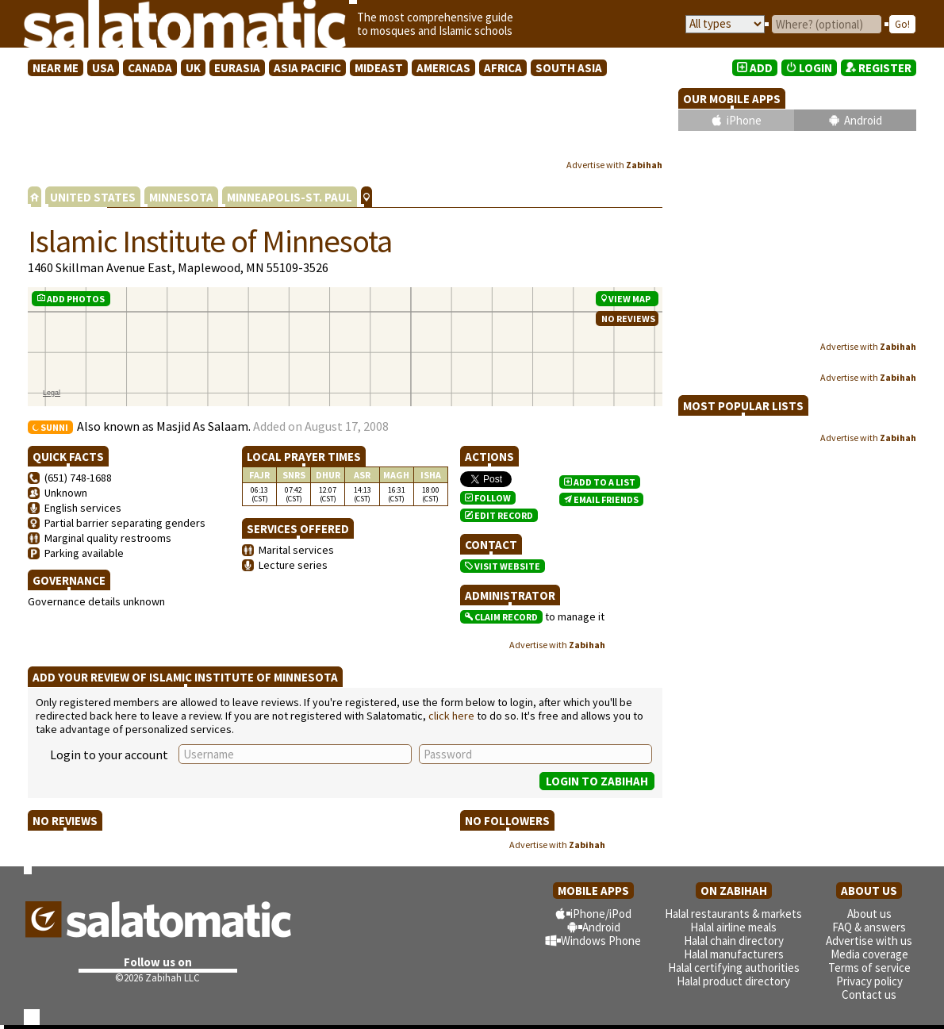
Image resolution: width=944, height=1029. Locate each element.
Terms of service (869, 967)
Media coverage (869, 954)
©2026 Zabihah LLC (157, 978)
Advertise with (614, 165)
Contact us (869, 994)
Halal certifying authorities (734, 967)
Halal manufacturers (734, 954)
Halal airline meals (733, 927)
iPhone (744, 120)
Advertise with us (869, 940)
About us (869, 913)
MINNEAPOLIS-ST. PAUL (289, 197)
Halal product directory (733, 981)
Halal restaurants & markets (733, 913)
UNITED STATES (93, 197)
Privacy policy (869, 981)
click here (451, 715)
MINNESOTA (181, 197)
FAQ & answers (869, 927)
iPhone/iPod (600, 913)
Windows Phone (601, 940)
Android (863, 120)
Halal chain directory (734, 940)
